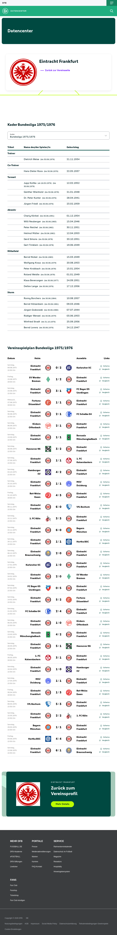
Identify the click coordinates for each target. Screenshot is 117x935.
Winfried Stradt (32, 321)
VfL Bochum (83, 507)
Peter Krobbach (32, 268)
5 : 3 (58, 704)
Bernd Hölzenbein (33, 304)
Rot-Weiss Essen (35, 495)
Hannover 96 (33, 449)
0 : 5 (58, 588)
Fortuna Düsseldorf (34, 402)
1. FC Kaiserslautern (84, 460)
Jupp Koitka (30, 183)
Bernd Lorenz (31, 327)
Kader (12, 134)
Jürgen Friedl (31, 204)
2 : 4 (58, 611)
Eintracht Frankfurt (35, 368)
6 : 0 (58, 506)
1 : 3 (58, 692)
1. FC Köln (35, 518)
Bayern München (81, 530)
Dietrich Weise (31, 159)
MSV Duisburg (81, 484)
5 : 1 (58, 646)
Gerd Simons (30, 239)
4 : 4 (58, 738)
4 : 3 (58, 495)
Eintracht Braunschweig (33, 553)
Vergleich (104, 369)
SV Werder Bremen (35, 379)
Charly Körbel (31, 216)
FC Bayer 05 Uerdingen (83, 391)
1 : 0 (58, 564)
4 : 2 (58, 472)
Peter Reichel (31, 227)
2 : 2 (58, 715)
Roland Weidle (31, 274)
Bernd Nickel (31, 257)
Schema (105, 366)
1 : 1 (58, 402)
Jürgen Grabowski (33, 310)
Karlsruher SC (83, 368)
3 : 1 (58, 390)
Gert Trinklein (31, 245)
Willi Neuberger (32, 221)
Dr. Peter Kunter (32, 198)
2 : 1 (58, 414)
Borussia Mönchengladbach (86, 437)
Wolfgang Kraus (32, 263)
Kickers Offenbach (35, 426)
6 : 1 (58, 750)
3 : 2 (58, 448)
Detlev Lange (31, 286)
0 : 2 (58, 367)
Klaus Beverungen (33, 280)
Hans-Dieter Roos (33, 171)
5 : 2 (58, 599)
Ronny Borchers (32, 298)
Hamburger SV (34, 472)
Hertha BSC (82, 542)
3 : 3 (58, 518)
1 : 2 (58, 379)
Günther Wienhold (33, 192)
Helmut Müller (31, 233)
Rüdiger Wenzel (32, 316)
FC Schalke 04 (84, 414)
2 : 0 (58, 553)
